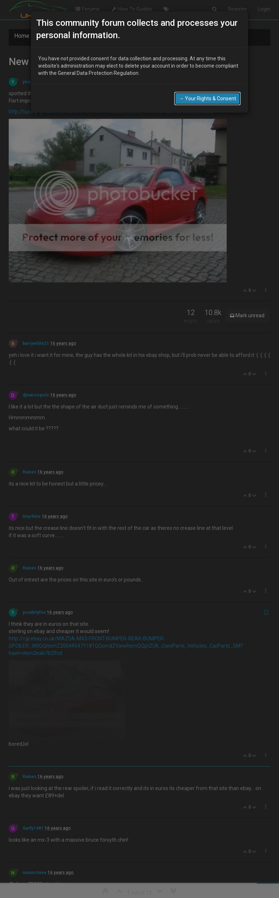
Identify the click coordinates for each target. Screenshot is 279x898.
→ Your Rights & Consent (207, 98)
